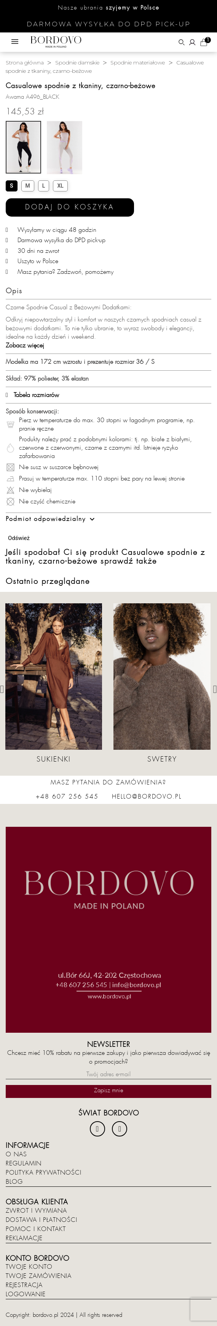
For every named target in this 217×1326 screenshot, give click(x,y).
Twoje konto (29, 1266)
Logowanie (26, 1294)
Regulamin (23, 1163)
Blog (14, 1181)
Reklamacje (24, 1238)
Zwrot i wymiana (36, 1210)
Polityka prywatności (43, 1172)
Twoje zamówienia (39, 1276)
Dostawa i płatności (41, 1220)
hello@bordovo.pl (147, 796)
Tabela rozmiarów (32, 395)
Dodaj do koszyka (70, 207)
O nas (16, 1154)
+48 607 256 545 (67, 796)
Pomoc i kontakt (36, 1229)
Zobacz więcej (25, 345)
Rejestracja (24, 1285)
